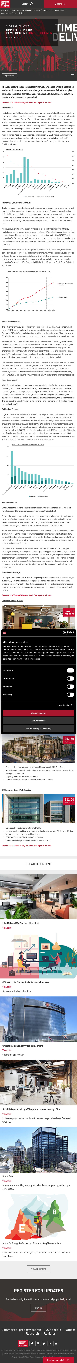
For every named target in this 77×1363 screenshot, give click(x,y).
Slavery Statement (70, 1350)
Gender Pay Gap (8, 1354)
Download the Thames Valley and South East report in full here (26, 103)
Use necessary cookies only (38, 728)
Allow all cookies (38, 713)
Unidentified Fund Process (66, 1354)
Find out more (14, 38)
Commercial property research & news (24, 10)
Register (49, 1333)
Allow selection (38, 721)
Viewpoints (47, 10)
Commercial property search (21, 1330)
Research (32, 1333)
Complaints (59, 1350)
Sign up (38, 1308)
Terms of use (40, 1350)
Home (3, 10)
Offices (71, 1330)
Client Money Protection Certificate (25, 1354)
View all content (38, 1269)
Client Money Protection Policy (47, 1354)
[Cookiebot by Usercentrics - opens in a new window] (62, 633)
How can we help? (55, 1360)
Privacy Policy (29, 1357)
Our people (53, 1330)
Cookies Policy (50, 1350)
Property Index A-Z (18, 1357)
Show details (63, 705)
